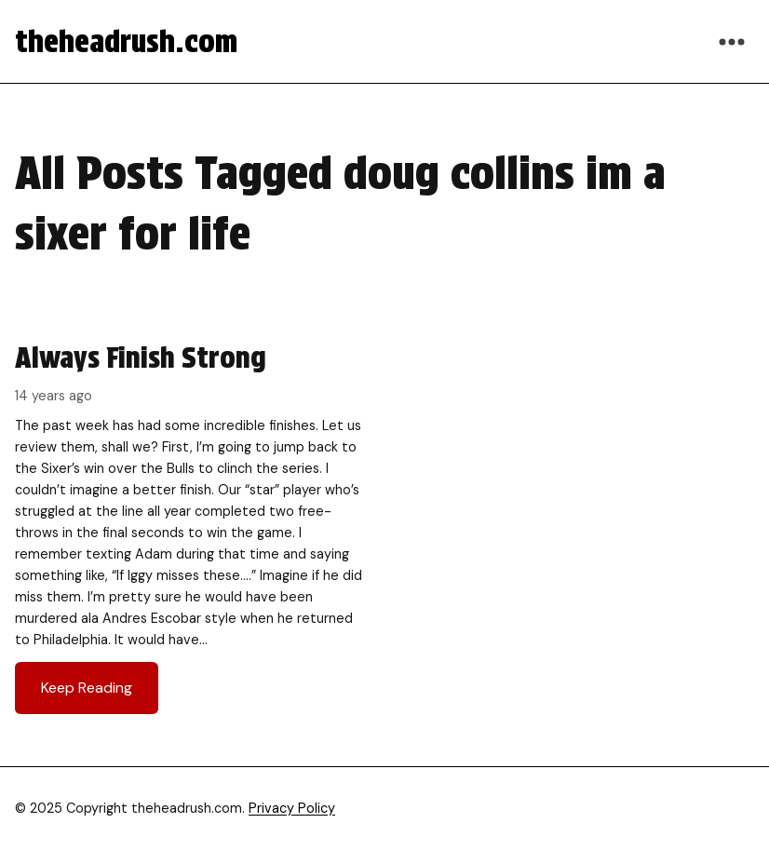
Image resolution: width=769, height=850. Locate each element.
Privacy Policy (292, 808)
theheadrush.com (126, 41)
